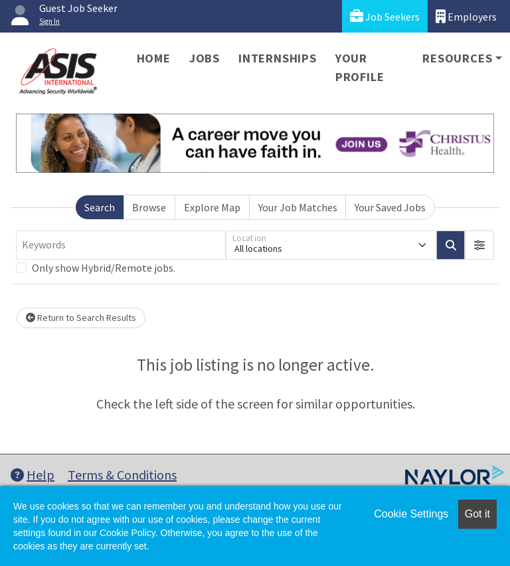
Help (32, 474)
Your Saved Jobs (390, 207)
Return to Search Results (81, 318)
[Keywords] (121, 245)
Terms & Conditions (122, 474)
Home (154, 58)
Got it (477, 513)
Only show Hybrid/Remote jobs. (103, 267)
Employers (466, 16)
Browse (149, 207)
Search (99, 207)
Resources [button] (457, 58)
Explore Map (212, 207)
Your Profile (359, 67)
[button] (479, 245)
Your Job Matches (297, 207)
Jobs (204, 58)
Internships (277, 58)
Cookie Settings (411, 513)
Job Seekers (385, 16)
